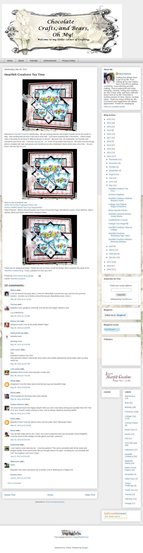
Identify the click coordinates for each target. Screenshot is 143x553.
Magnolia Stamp (129, 462)
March (112, 250)
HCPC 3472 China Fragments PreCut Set (20, 205)
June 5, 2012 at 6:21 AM (19, 456)
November (113, 163)
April (111, 246)
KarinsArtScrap (16, 333)
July (111, 178)
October (112, 167)
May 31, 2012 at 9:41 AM (20, 440)
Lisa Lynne (15, 369)
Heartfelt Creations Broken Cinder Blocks (120, 215)
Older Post (90, 495)
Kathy (12, 419)
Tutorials (34, 61)
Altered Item (130, 396)
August (112, 174)
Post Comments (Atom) (55, 502)
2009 (109, 269)
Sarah (12, 381)
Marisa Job (15, 321)
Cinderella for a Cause (118, 220)
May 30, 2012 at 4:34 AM (20, 345)
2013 (109, 152)
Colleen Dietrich (17, 404)
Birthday (128, 407)
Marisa (13, 290)
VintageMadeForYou (80, 537)
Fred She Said (131, 443)
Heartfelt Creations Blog (13, 271)
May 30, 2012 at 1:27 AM (20, 316)
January (112, 257)
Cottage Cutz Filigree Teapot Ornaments (118, 205)
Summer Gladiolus (116, 194)
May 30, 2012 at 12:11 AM (20, 299)
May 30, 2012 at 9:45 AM (20, 399)
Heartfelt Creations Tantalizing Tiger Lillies (119, 234)
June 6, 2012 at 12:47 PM (20, 478)
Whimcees (14, 461)
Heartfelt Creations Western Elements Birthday (120, 240)
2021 (109, 123)
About (21, 61)
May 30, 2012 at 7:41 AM (20, 376)
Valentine (129, 499)
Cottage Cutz (130, 416)
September (114, 170)
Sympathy (129, 474)
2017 (109, 138)
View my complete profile (114, 107)
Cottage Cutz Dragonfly (118, 224)
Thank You (129, 490)
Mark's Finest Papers (130, 469)
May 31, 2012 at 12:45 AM (20, 425)
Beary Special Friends (118, 210)
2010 (109, 266)
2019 (109, 130)
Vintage (128, 503)
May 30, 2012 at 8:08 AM (20, 387)
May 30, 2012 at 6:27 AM (20, 364)
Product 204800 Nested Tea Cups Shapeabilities (23, 207)
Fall (126, 438)
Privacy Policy (68, 61)
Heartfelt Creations (21, 134)
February (113, 254)
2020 (109, 126)
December (113, 159)
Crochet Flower (131, 423)
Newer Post (9, 495)
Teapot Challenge (129, 484)
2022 (109, 119)
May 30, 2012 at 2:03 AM (20, 328)
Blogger (85, 548)
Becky (13, 393)
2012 (109, 156)
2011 (109, 262)
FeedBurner (127, 299)
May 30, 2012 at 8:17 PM (20, 413)
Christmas (129, 412)
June (111, 182)
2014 (109, 149)
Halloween (129, 450)
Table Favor (130, 479)
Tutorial (128, 494)
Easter (127, 434)
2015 (109, 145)
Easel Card (129, 430)
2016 (109, 141)
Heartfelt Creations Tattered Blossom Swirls (120, 199)
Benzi (12, 430)
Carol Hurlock (125, 74)
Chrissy (13, 304)
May (111, 185)
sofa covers (15, 350)
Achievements (49, 61)
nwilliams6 (14, 445)
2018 (109, 134)
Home (10, 61)
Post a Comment (14, 483)
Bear (127, 403)
